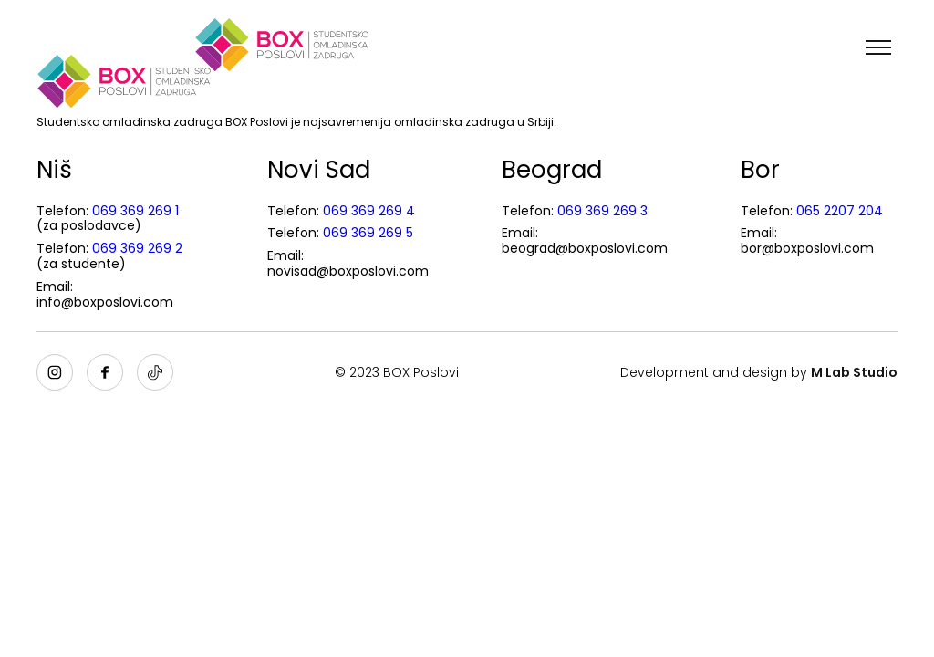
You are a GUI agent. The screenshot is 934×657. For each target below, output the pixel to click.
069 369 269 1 (135, 211)
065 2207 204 (839, 211)
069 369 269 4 (369, 211)
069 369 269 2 (137, 248)
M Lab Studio (854, 372)
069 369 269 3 (602, 211)
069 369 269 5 (368, 233)
